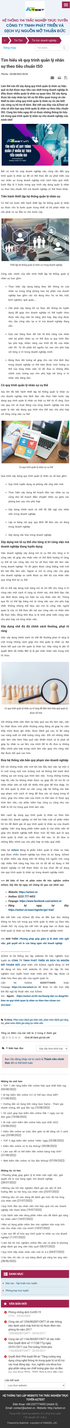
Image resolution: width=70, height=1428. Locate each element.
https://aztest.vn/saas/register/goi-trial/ (31, 909)
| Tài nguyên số (31, 1417)
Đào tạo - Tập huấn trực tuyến (21, 1283)
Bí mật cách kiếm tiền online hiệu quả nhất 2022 (30, 1122)
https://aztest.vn (28, 892)
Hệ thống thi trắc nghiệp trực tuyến (35, 20)
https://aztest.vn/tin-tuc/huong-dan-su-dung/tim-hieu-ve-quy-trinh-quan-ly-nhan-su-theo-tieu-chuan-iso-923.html (35, 1000)
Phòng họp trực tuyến (17, 1290)
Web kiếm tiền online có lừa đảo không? (26, 1160)
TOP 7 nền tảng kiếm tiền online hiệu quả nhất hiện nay (34, 1085)
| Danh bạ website (30, 1413)
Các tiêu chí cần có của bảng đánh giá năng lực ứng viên (34, 1257)
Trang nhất (14, 1413)
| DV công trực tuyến (50, 1413)
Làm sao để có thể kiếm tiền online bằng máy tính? (32, 1151)
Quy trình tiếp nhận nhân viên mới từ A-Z (25, 1252)
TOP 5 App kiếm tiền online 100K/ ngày (25, 1140)
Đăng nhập (10, 47)
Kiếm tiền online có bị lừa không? (22, 1146)
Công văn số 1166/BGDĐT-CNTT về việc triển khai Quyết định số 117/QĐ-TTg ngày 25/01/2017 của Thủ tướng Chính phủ (34, 1343)
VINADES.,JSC (50, 1423)
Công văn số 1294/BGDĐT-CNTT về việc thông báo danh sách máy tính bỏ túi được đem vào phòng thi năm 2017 (35, 1325)
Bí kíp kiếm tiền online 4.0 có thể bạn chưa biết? (30, 1094)
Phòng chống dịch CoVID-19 (24, 1312)
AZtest (15, 850)
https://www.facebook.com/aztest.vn (40, 901)
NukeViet (23, 1423)
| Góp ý (43, 1417)
